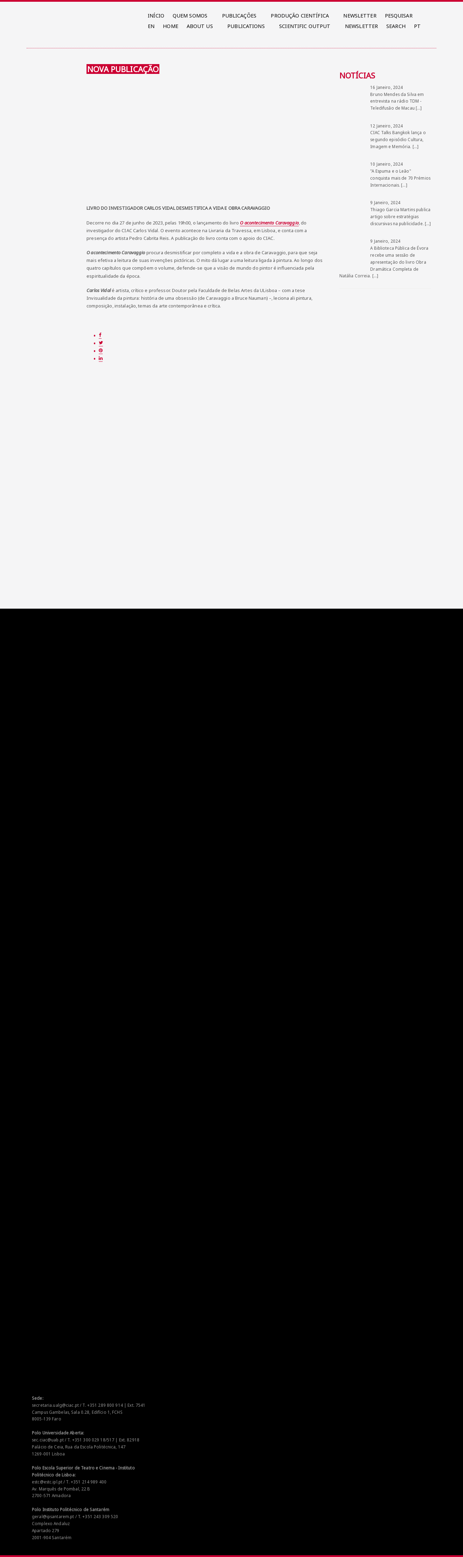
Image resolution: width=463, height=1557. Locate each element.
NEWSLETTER (359, 15)
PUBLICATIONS (246, 26)
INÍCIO (156, 15)
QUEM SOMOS (190, 15)
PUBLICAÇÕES (239, 15)
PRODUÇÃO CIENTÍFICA (300, 15)
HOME (170, 26)
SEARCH (396, 26)
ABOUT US (200, 26)
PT (417, 26)
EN (151, 26)
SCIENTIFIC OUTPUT (304, 26)
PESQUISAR (399, 15)
